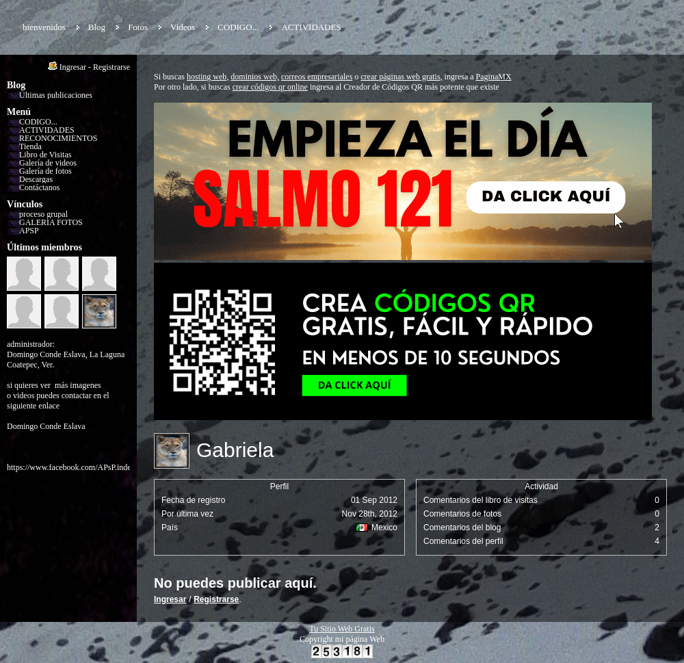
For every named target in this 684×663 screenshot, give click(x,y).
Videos (182, 27)
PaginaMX (494, 76)
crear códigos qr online (270, 87)
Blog (96, 27)
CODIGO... (238, 27)
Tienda (30, 146)
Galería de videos (48, 163)
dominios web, (255, 76)
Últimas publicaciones (55, 95)
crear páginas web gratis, (401, 76)
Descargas (36, 179)
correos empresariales (316, 76)
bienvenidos (44, 27)
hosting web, (207, 76)
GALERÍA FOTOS (51, 222)
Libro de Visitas (45, 154)
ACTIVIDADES (311, 27)
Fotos (138, 27)
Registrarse (111, 67)
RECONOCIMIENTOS (58, 138)
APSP (29, 230)
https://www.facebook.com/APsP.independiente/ (86, 467)
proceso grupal (43, 214)
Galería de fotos (45, 171)
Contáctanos (39, 187)
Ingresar (73, 67)
